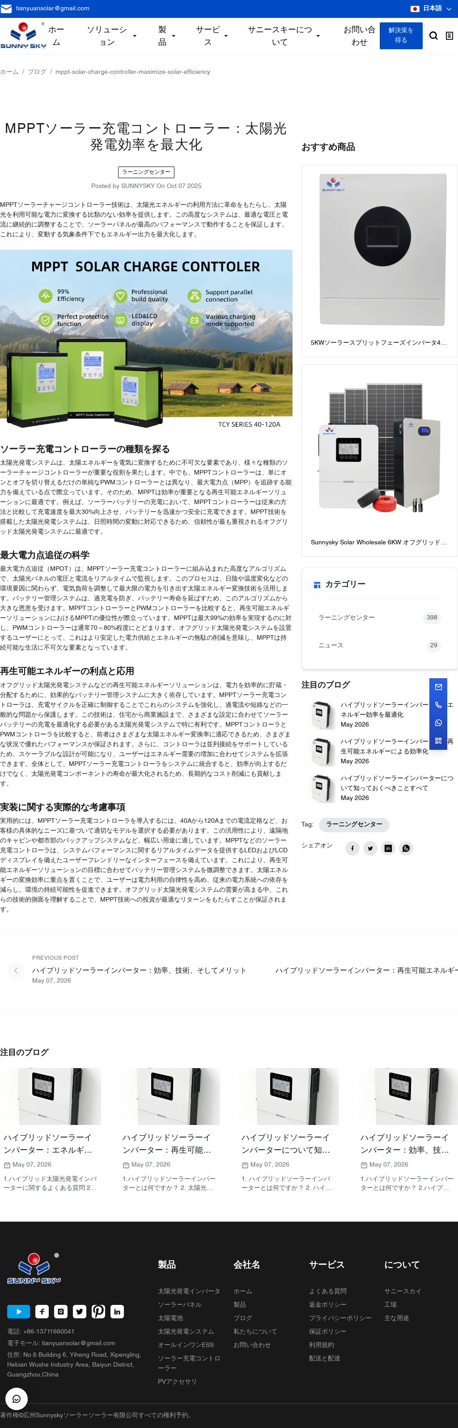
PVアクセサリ (177, 1382)
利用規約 (321, 1345)
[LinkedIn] (117, 1311)
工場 (390, 1305)
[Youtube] (18, 1311)
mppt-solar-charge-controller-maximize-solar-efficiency (132, 72)
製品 (239, 1305)
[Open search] (433, 36)
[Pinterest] (98, 1311)
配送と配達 (324, 1359)
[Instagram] (61, 1311)
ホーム (9, 72)
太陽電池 (170, 1318)
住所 (74, 1365)
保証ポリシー (328, 1332)
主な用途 (396, 1318)
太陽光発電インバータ (189, 1292)
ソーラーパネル (180, 1305)
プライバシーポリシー (340, 1318)
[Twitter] (79, 1311)
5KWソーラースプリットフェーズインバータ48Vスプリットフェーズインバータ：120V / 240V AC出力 (379, 344)
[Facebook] (42, 1311)
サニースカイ (403, 1292)
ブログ (37, 72)
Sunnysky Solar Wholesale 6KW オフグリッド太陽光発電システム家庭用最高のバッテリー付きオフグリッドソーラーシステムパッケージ (380, 543)
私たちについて (255, 1332)
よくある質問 (328, 1292)
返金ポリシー (328, 1305)
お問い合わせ (252, 1345)
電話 (41, 1332)
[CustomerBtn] (16, 1399)
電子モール (61, 1344)
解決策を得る (401, 35)
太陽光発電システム (186, 1332)
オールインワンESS (186, 1345)
